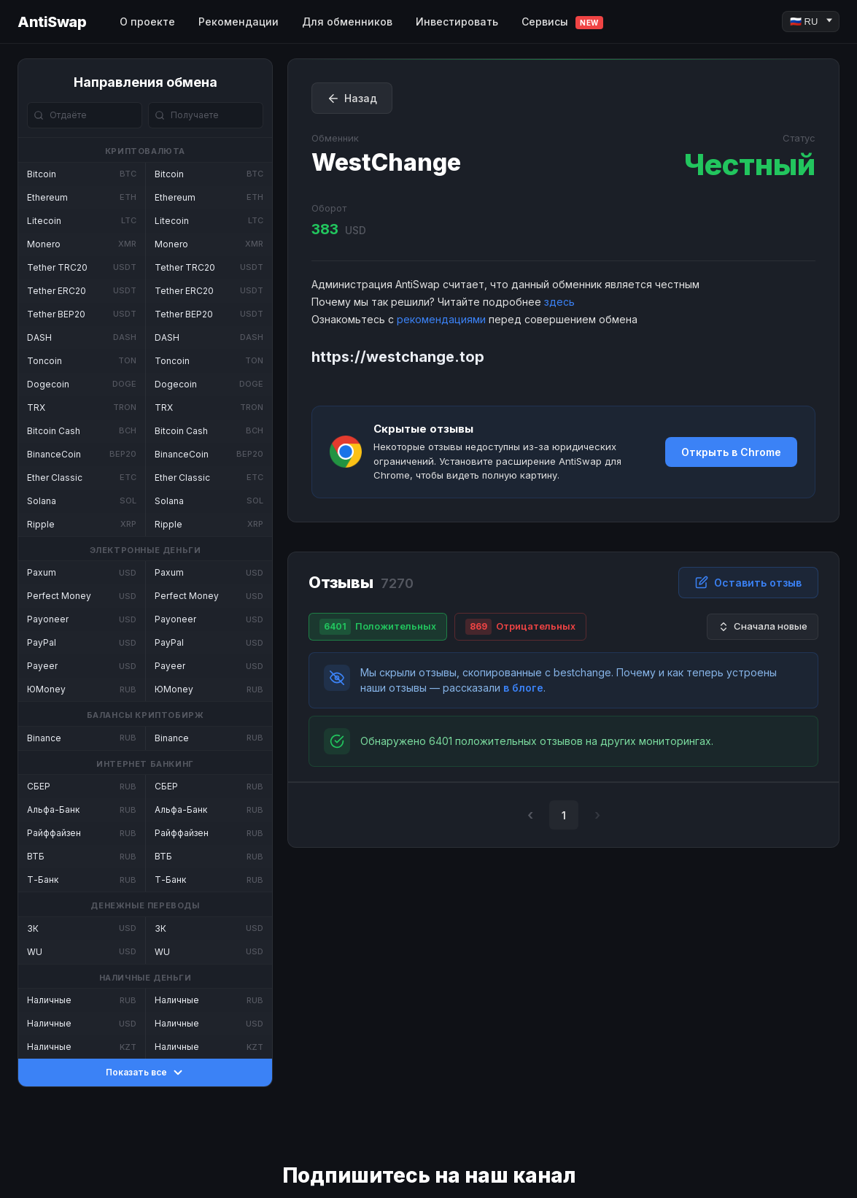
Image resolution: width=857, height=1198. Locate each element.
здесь (559, 301)
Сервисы (562, 22)
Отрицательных (520, 627)
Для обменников (347, 21)
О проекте (147, 21)
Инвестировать (457, 21)
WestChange (386, 162)
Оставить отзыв (748, 582)
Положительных (377, 627)
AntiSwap (52, 22)
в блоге (523, 687)
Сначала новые (762, 626)
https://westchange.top (397, 357)
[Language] (810, 21)
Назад (352, 98)
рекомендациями (441, 319)
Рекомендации (238, 21)
